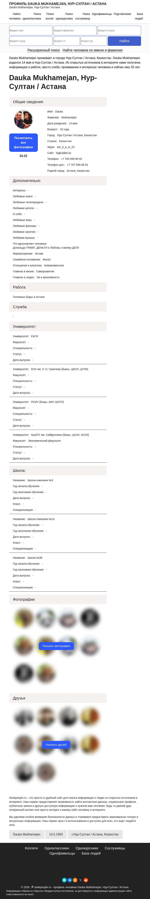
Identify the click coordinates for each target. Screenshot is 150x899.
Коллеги (31, 848)
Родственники (122, 13)
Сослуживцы (115, 848)
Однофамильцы (102, 13)
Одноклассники (57, 848)
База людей (91, 853)
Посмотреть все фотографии (23, 142)
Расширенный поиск (44, 50)
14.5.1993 (56, 834)
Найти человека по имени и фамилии (93, 50)
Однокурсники (87, 848)
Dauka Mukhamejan (26, 834)
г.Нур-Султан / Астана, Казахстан (95, 834)
